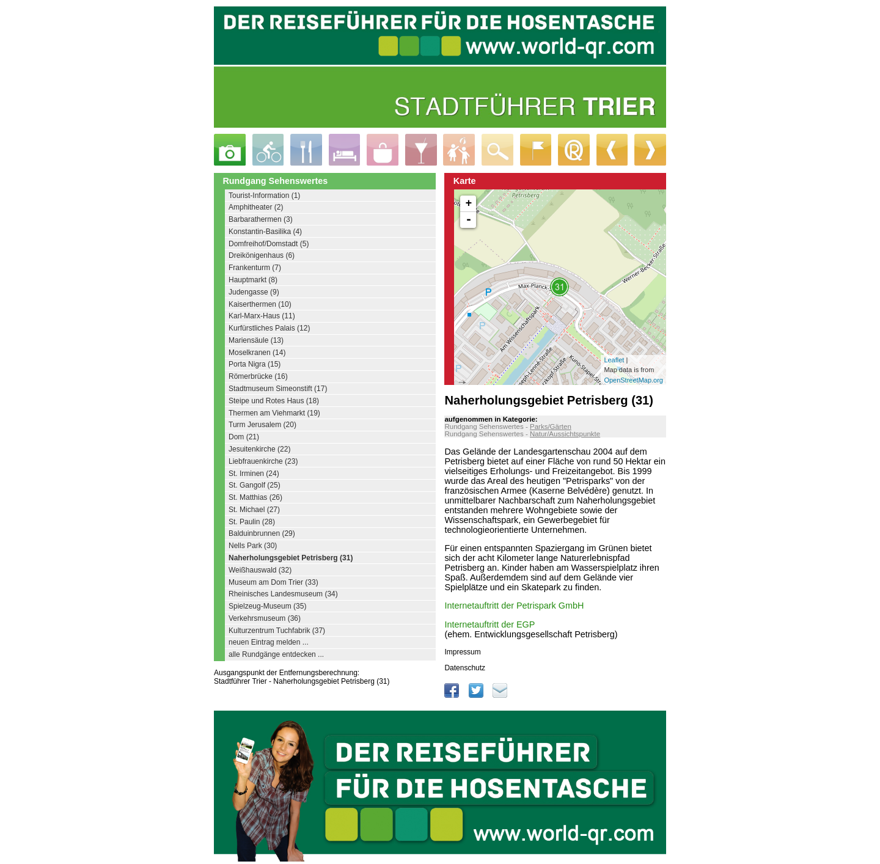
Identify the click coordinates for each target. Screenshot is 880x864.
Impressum (462, 652)
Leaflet (614, 360)
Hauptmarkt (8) (253, 280)
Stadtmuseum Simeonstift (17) (278, 388)
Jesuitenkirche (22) (259, 449)
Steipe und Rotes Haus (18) (274, 401)
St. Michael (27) (254, 509)
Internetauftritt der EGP (489, 624)
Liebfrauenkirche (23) (263, 461)
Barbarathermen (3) (261, 219)
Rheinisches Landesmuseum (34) (283, 594)
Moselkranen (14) (257, 352)
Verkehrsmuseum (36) (265, 618)
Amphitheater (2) (256, 207)
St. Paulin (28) (252, 522)
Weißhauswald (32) (260, 570)
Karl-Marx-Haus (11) (262, 316)
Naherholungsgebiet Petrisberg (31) (291, 558)
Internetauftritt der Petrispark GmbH (514, 605)
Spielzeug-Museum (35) (267, 606)
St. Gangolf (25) (254, 485)
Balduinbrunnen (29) (262, 533)
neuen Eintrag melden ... (269, 642)
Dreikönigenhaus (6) (262, 255)
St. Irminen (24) (254, 473)
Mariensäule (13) (256, 340)
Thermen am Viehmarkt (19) (274, 413)
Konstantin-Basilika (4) (265, 231)
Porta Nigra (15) (254, 364)
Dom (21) (244, 437)
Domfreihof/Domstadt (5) (269, 244)
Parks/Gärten (550, 426)
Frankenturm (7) (255, 267)
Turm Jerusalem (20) (262, 424)
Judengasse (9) (254, 292)
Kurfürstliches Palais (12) (269, 328)
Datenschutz (464, 668)
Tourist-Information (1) (264, 195)
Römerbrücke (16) (258, 376)
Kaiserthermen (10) (260, 304)
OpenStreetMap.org (633, 380)
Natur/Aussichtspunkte (565, 433)
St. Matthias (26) (255, 497)
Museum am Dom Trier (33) (273, 582)
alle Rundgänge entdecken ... (276, 654)
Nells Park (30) (253, 545)
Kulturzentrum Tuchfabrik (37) (277, 630)
